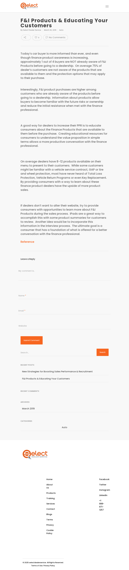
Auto (61, 30)
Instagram (102, 490)
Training (50, 498)
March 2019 (28, 408)
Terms (49, 519)
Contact (50, 509)
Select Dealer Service (32, 30)
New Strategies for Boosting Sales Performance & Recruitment (57, 371)
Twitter (102, 484)
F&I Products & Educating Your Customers (46, 378)
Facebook (102, 479)
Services (50, 503)
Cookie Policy (50, 532)
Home (49, 479)
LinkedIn (102, 495)
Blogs (49, 514)
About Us (49, 486)
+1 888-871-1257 (101, 505)
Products (51, 493)
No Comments (55, 37)
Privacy (50, 525)
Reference (27, 242)
